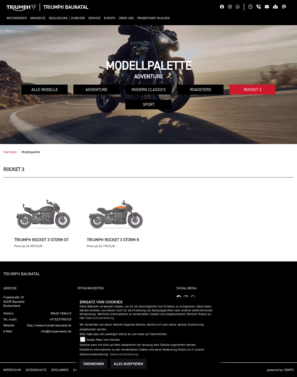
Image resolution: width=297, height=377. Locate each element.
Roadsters (200, 89)
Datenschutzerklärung (100, 318)
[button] (17, 18)
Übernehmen (93, 364)
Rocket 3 (252, 89)
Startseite (10, 152)
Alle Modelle (44, 89)
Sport (148, 104)
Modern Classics (149, 89)
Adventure (96, 89)
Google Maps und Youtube (103, 339)
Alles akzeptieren (128, 364)
